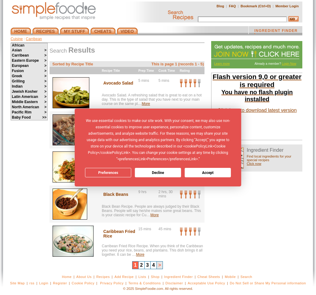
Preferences (108, 173)
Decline (158, 173)
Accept (208, 173)
